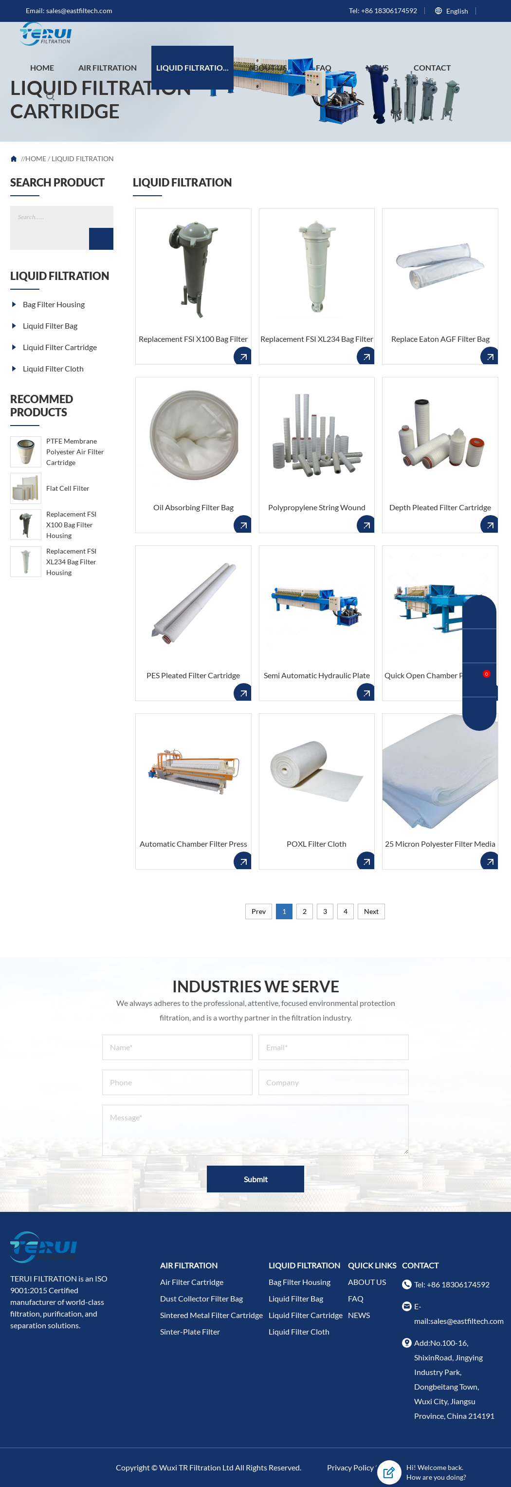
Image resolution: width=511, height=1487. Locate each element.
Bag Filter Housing (47, 304)
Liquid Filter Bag (43, 325)
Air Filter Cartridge (191, 1281)
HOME (42, 67)
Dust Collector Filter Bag (201, 1298)
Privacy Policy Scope (361, 1467)
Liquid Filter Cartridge (53, 347)
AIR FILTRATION (107, 67)
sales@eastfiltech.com (79, 10)
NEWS (377, 67)
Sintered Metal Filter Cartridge (211, 1315)
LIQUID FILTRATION (83, 158)
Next (371, 911)
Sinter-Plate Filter (190, 1331)
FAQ (323, 67)
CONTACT (432, 67)
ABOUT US (267, 67)
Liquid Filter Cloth (47, 368)
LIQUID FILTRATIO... (192, 67)
